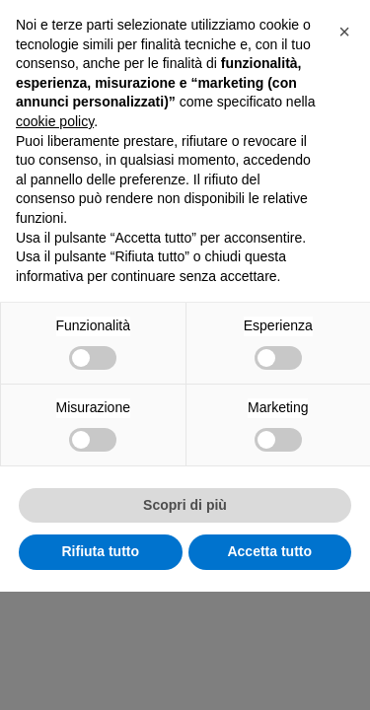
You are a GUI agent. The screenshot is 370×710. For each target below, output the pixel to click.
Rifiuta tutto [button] (100, 669)
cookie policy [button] (55, 240)
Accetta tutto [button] (269, 669)
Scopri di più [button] (185, 623)
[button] (344, 150)
